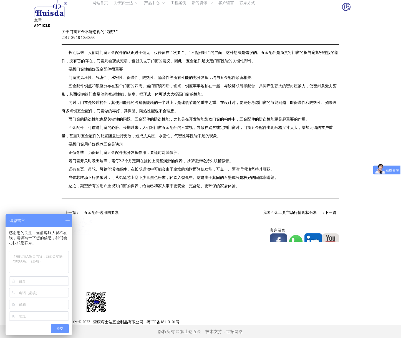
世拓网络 (234, 331)
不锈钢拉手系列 (144, 295)
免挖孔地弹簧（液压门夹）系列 (158, 246)
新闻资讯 (208, 263)
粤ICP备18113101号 (163, 322)
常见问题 (208, 279)
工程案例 (208, 254)
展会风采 (208, 271)
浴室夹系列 (140, 303)
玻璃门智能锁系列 (146, 287)
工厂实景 (208, 238)
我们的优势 (210, 230)
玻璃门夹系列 (142, 271)
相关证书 (208, 246)
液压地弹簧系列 (144, 230)
